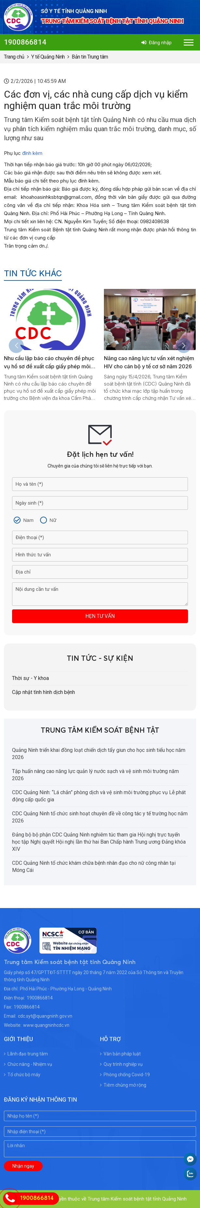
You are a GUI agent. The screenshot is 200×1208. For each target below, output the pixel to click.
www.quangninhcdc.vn (46, 1025)
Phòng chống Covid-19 (125, 1074)
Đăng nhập (156, 43)
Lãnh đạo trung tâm (26, 1053)
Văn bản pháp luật (120, 1053)
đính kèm (32, 153)
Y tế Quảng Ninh (48, 57)
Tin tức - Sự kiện (100, 658)
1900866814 (25, 42)
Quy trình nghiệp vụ (121, 1064)
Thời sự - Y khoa (30, 678)
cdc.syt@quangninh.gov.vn (45, 1016)
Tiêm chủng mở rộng (123, 1085)
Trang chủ (14, 57)
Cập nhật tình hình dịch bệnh (43, 692)
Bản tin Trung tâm (90, 57)
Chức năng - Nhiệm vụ (28, 1064)
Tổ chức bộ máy (22, 1074)
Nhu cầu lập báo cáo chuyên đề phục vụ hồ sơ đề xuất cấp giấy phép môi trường (49, 366)
